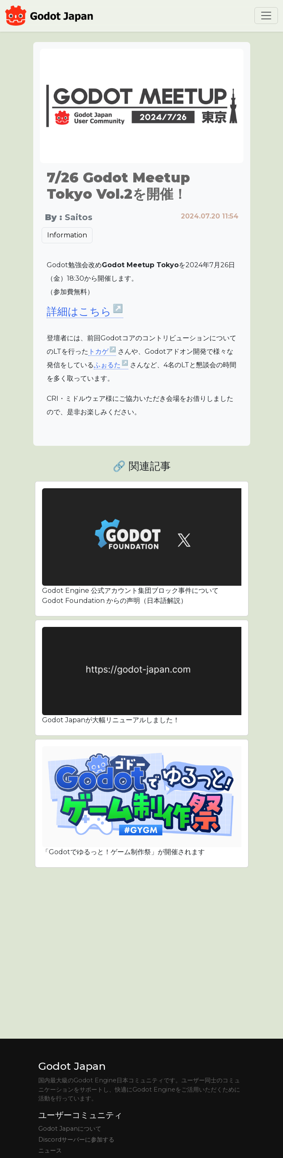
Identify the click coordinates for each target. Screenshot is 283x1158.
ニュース (50, 1150)
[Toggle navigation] (266, 15)
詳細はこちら (85, 311)
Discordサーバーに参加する (76, 1139)
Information (67, 235)
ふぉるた (111, 365)
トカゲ (102, 351)
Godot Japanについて (69, 1128)
